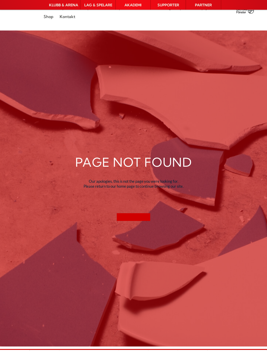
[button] (63, 5)
